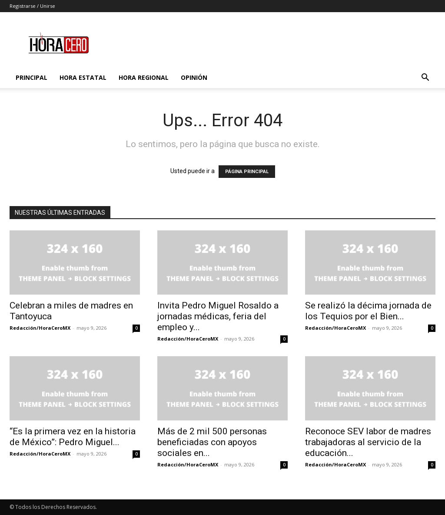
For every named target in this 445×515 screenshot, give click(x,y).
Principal (31, 77)
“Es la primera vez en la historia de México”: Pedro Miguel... (73, 436)
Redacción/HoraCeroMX (40, 328)
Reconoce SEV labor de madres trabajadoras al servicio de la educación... (368, 442)
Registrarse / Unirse (32, 6)
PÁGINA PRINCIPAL (247, 171)
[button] (425, 78)
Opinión (194, 77)
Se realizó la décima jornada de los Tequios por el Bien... (368, 310)
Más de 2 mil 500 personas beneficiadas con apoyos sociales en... (212, 442)
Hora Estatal (83, 77)
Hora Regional (144, 77)
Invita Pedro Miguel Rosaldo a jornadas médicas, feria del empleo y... (218, 316)
